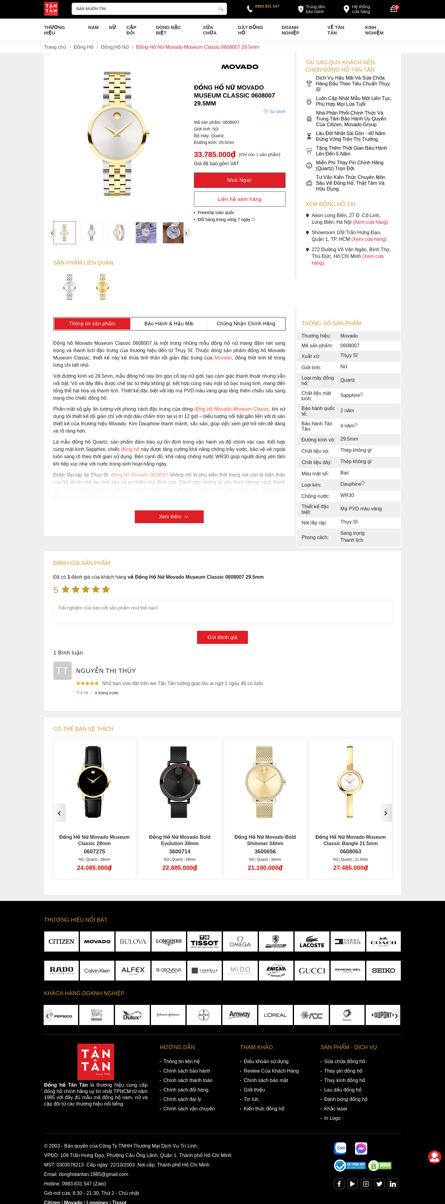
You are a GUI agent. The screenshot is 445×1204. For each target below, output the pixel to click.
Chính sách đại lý (182, 1099)
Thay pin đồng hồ (343, 1071)
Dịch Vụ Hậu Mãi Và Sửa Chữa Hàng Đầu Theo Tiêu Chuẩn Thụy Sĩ (348, 83)
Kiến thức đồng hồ (264, 1108)
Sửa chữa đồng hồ (344, 1061)
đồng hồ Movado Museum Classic (231, 409)
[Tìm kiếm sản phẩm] (149, 9)
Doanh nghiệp (290, 30)
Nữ (112, 27)
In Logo (332, 1118)
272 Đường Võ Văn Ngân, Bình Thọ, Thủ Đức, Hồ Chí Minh (348, 256)
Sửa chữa (210, 30)
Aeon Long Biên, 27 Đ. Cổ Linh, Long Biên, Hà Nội (347, 219)
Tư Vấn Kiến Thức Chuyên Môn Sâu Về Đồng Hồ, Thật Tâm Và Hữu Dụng (345, 183)
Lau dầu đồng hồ (343, 1089)
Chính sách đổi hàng (186, 1089)
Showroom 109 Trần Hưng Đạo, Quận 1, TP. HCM (346, 236)
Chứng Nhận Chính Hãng (246, 323)
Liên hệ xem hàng (240, 199)
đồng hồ (130, 449)
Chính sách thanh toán (188, 1080)
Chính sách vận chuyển (189, 1108)
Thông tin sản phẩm (92, 323)
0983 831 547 (267, 6)
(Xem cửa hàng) (370, 222)
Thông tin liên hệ (181, 1061)
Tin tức (251, 1099)
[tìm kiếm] (220, 8)
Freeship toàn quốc (216, 212)
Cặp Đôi (131, 30)
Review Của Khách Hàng (271, 1071)
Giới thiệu (254, 1089)
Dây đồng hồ (250, 30)
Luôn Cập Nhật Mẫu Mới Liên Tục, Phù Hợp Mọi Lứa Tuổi (349, 101)
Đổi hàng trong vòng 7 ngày (226, 219)
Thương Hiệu (54, 30)
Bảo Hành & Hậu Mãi (168, 323)
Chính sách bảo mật (266, 1080)
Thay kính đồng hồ (344, 1080)
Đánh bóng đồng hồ (346, 1099)
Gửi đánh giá (223, 637)
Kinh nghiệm (374, 30)
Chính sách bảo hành (186, 1071)
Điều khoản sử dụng (266, 1061)
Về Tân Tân (336, 30)
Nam (93, 27)
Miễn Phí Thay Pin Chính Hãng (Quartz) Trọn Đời (344, 165)
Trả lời (82, 692)
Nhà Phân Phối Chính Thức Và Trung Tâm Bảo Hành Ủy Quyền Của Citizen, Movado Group (346, 118)
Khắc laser (336, 1108)
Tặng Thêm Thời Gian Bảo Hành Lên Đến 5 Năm (346, 150)
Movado (223, 357)
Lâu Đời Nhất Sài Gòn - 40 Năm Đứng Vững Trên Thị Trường (346, 136)
